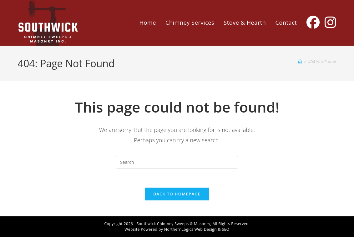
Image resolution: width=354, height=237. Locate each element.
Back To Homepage (176, 194)
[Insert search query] (177, 162)
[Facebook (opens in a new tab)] (313, 22)
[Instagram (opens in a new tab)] (330, 22)
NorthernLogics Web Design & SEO (197, 229)
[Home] (300, 61)
